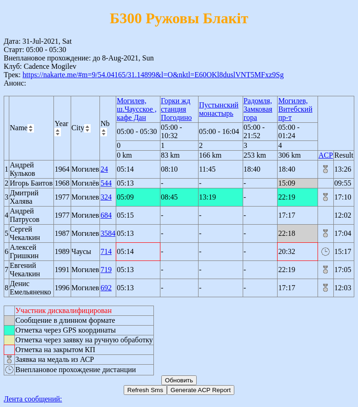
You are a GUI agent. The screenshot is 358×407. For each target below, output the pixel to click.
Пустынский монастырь (219, 109)
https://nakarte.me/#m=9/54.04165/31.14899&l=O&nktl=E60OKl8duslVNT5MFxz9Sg (153, 75)
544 (106, 183)
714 (106, 251)
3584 (107, 233)
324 (106, 197)
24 (104, 169)
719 (106, 270)
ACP (325, 155)
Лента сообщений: (33, 399)
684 (106, 215)
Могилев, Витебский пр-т (295, 109)
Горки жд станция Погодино (176, 109)
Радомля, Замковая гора (258, 109)
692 (106, 288)
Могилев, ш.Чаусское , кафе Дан (136, 109)
